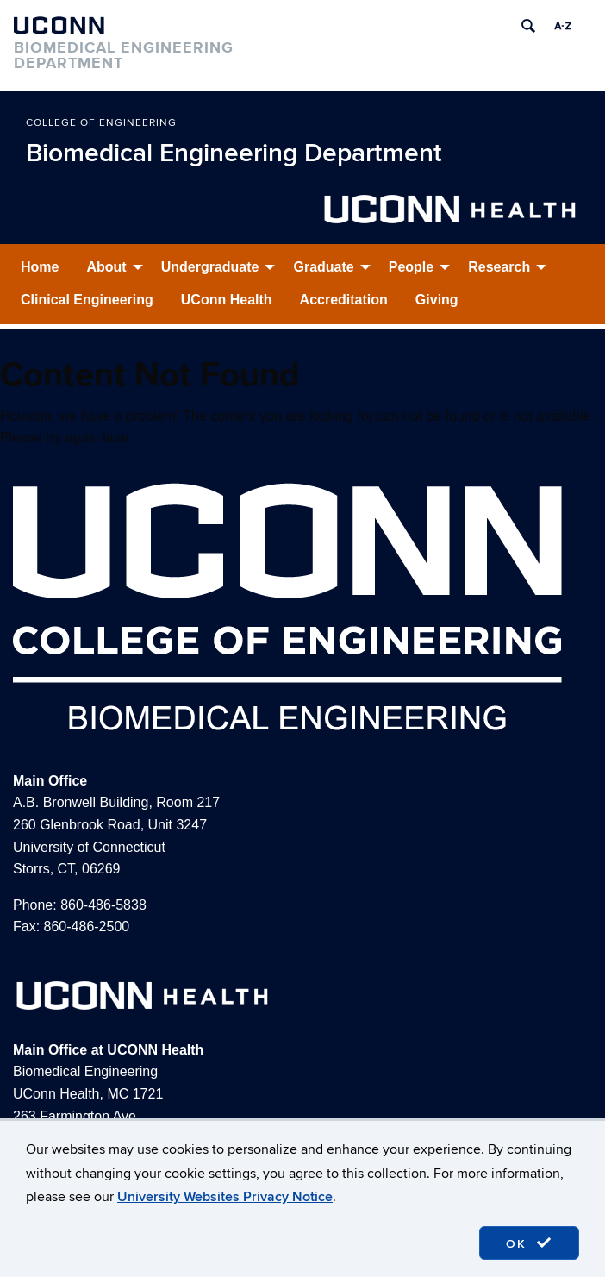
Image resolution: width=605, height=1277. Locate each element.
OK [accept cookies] (529, 1243)
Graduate (323, 267)
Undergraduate (210, 267)
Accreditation (344, 299)
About (106, 267)
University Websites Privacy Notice (225, 1196)
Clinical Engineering (87, 299)
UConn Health (226, 299)
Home (40, 267)
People (411, 267)
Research (499, 267)
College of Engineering (101, 122)
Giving (436, 299)
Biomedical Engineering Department (234, 153)
